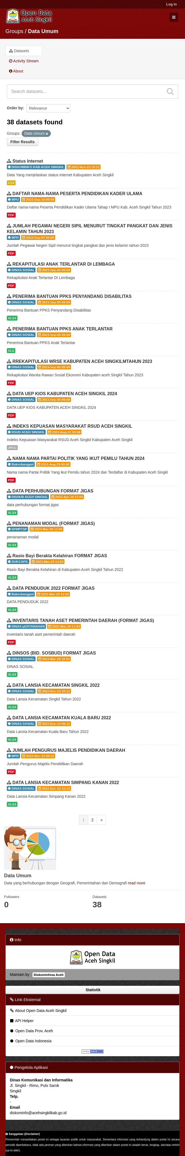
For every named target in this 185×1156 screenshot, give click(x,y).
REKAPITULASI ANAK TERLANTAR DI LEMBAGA (63, 264)
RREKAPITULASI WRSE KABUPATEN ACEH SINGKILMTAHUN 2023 (82, 361)
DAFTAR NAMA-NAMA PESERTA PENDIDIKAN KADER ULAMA (77, 193)
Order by (15, 108)
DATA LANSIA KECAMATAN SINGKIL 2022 (55, 685)
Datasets (19, 51)
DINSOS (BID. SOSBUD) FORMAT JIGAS (54, 653)
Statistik (92, 990)
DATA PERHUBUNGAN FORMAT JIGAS (52, 491)
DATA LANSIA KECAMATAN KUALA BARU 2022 (61, 717)
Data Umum (43, 31)
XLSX (12, 318)
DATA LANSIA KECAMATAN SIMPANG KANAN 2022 (65, 782)
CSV (11, 183)
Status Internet (27, 161)
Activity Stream (24, 61)
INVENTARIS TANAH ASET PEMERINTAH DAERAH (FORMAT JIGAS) (83, 620)
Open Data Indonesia (30, 1041)
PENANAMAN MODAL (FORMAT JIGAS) (53, 523)
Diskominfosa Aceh (48, 975)
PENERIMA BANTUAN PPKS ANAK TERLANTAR (62, 329)
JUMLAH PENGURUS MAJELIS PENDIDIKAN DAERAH (68, 750)
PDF (11, 215)
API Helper (21, 1021)
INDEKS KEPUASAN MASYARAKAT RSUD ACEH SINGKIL (72, 426)
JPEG (12, 448)
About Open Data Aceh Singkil (37, 1010)
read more (136, 883)
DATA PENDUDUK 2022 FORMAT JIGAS (53, 588)
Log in (171, 4)
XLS (11, 351)
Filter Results (22, 142)
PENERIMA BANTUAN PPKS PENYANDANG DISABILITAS (71, 296)
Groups (14, 31)
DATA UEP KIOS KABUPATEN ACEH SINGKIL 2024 (64, 393)
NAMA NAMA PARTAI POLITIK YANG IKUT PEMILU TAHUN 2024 (78, 458)
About (16, 71)
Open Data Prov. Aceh (31, 1031)
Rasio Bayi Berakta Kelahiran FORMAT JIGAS (59, 555)
